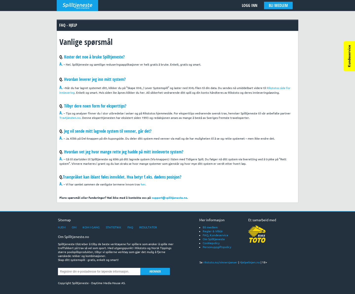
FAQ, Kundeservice (215, 235)
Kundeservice (349, 56)
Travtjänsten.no (70, 117)
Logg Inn (249, 5)
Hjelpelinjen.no (250, 262)
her (143, 184)
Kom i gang (91, 227)
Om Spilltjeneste (214, 239)
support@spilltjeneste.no (169, 197)
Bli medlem (278, 5)
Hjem (62, 227)
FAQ (130, 227)
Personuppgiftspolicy (217, 247)
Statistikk (113, 227)
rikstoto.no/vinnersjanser (220, 262)
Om (74, 227)
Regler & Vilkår (213, 231)
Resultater (148, 227)
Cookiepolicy (211, 243)
